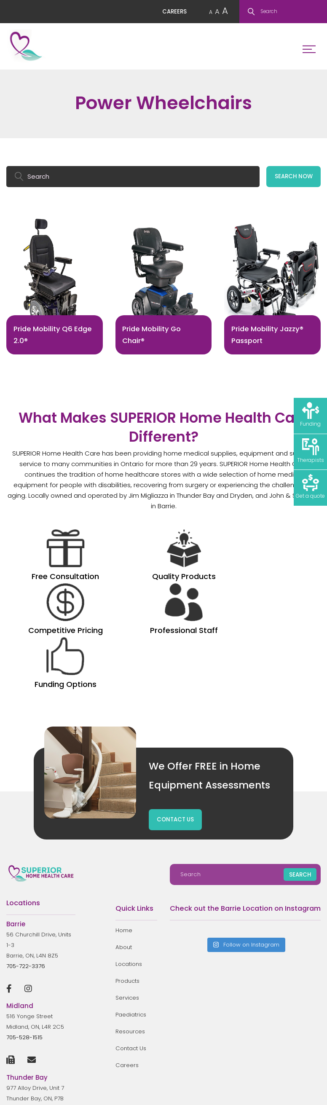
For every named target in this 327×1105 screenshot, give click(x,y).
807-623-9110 (25, 1023)
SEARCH (300, 779)
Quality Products (100, 563)
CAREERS (172, 12)
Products (127, 885)
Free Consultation (37, 563)
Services (127, 902)
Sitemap (310, 1090)
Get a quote (310, 487)
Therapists (310, 451)
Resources (130, 935)
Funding (310, 414)
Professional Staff (226, 563)
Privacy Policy (276, 1090)
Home (123, 834)
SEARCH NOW (293, 178)
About (123, 851)
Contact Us (131, 952)
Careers (127, 969)
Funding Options (289, 557)
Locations (128, 868)
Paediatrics (131, 919)
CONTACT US (175, 723)
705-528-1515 (24, 941)
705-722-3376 (26, 870)
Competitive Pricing (163, 563)
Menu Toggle (307, 48)
